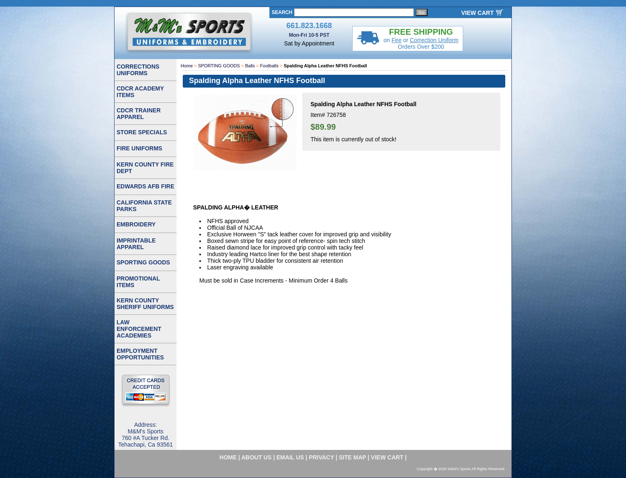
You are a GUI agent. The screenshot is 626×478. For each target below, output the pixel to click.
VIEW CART (477, 13)
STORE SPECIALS (142, 132)
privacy (321, 457)
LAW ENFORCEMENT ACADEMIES (139, 329)
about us (256, 457)
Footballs (269, 65)
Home (187, 65)
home (228, 457)
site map (352, 457)
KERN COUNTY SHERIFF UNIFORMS (145, 303)
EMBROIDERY (136, 224)
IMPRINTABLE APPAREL (136, 243)
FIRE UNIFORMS (139, 148)
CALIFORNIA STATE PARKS (144, 205)
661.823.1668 (309, 25)
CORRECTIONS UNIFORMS (138, 69)
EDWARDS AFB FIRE (145, 186)
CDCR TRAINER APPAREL (139, 113)
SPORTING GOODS (219, 65)
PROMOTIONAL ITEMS (138, 281)
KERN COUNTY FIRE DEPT (145, 167)
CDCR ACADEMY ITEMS (140, 91)
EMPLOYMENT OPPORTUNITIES (140, 354)
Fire (396, 40)
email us (290, 457)
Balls (250, 65)
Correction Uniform (434, 40)
